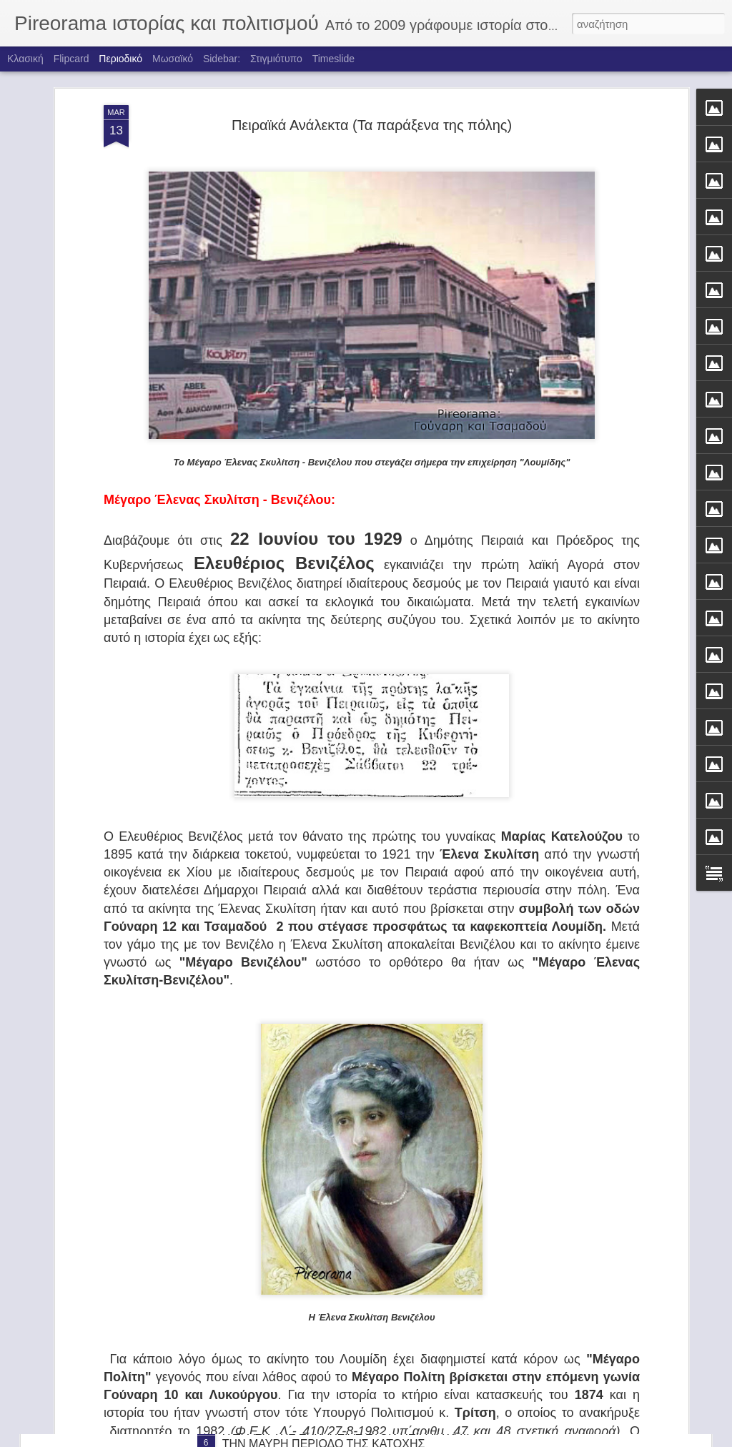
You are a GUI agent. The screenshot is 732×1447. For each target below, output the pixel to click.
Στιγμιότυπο (276, 58)
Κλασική (25, 58)
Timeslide (333, 58)
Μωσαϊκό (172, 58)
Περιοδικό (120, 58)
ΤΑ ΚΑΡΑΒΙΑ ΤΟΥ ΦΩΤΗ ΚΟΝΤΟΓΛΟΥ (321, 1269)
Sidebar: (221, 58)
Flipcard (71, 58)
